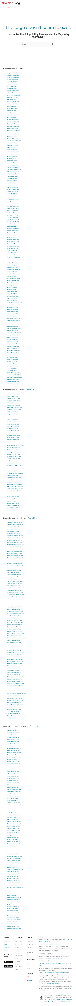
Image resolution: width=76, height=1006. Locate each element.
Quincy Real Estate (12, 298)
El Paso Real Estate (12, 156)
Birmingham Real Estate (13, 101)
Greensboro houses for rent (14, 796)
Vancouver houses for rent (14, 919)
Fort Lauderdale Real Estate (14, 169)
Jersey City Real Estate (13, 206)
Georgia (9, 414)
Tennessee (9, 491)
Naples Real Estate (12, 250)
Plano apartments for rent (13, 668)
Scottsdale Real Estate (13, 346)
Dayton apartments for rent (14, 572)
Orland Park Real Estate (13, 274)
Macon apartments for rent (14, 618)
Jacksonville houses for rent (14, 821)
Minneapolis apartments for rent (15, 633)
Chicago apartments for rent (14, 553)
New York (9, 471)
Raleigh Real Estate (12, 300)
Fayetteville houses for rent (14, 789)
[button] (9, 6)
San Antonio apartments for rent (15, 696)
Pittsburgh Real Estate (13, 285)
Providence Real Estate (13, 296)
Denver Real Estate (12, 149)
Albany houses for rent (13, 732)
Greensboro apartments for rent (15, 588)
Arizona (9, 398)
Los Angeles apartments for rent (15, 613)
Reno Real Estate (11, 305)
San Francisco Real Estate (13, 328)
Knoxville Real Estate (12, 210)
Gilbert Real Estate (12, 185)
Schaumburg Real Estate (13, 344)
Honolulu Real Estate (12, 191)
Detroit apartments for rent (14, 577)
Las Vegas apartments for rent (15, 611)
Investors (17, 961)
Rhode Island (10, 484)
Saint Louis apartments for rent (15, 685)
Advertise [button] (29, 947)
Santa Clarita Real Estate (13, 335)
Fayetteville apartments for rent (15, 581)
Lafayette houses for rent (13, 828)
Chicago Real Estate (12, 136)
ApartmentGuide (31, 966)
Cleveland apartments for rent (15, 558)
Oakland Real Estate (12, 267)
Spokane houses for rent (13, 901)
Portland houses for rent (13, 871)
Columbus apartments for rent (15, 565)
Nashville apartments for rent (14, 640)
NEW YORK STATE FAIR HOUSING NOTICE (59, 1001)
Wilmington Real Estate (13, 379)
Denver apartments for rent (14, 574)
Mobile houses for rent (13, 854)
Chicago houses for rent (13, 755)
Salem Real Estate (11, 316)
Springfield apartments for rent (15, 704)
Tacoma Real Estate (12, 361)
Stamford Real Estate (12, 357)
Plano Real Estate (11, 289)
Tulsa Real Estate (11, 370)
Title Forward (30, 968)
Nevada (9, 458)
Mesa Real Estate (11, 235)
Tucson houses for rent (13, 913)
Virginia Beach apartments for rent (16, 716)
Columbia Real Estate (12, 143)
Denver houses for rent (13, 778)
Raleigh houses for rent (13, 874)
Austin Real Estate (11, 88)
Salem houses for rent (12, 895)
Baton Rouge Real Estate (13, 95)
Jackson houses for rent (13, 819)
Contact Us (30, 941)
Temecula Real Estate (12, 366)
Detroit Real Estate (12, 154)
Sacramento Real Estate (13, 314)
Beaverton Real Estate (13, 97)
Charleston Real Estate (13, 126)
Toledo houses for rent (13, 910)
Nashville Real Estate (12, 255)
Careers (6, 950)
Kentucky (9, 433)
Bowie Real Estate (11, 113)
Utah (8, 499)
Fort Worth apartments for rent (15, 583)
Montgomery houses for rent (14, 856)
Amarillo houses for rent (13, 735)
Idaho (8, 422)
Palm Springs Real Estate (13, 278)
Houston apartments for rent (14, 590)
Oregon (9, 480)
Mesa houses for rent (12, 846)
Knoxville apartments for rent (14, 609)
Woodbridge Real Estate (13, 381)
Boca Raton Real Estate (13, 104)
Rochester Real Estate (13, 311)
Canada (29, 980)
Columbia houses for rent (13, 759)
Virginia (9, 503)
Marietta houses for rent (13, 841)
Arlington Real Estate (12, 79)
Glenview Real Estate (12, 187)
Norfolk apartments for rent (14, 650)
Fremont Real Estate (12, 178)
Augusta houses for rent (13, 741)
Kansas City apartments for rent (15, 607)
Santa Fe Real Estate (12, 337)
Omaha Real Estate (12, 271)
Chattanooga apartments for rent (15, 551)
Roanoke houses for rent (13, 882)
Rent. (28, 963)
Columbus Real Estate (12, 145)
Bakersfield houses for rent (14, 746)
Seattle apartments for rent (14, 702)
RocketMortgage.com (54, 983)
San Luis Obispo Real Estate (14, 333)
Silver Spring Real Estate (13, 350)
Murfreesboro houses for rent (14, 858)
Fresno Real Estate (12, 180)
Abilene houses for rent (13, 730)
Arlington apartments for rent (14, 527)
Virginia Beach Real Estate (14, 372)
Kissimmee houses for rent (14, 824)
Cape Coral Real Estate (13, 121)
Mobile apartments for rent (14, 635)
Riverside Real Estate (12, 309)
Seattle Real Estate (12, 348)
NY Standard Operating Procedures (52, 958)
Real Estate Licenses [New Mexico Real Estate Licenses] (51, 961)
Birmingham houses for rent (14, 748)
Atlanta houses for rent (13, 739)
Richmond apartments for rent (15, 677)
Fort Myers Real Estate (13, 171)
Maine (8, 437)
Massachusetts (11, 445)
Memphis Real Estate (12, 232)
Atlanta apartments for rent (14, 529)
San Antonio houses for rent (14, 897)
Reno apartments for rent (13, 674)
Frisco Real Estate (11, 182)
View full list (29, 390)
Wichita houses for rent (13, 926)
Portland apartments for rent (14, 670)
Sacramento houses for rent (14, 885)
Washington (10, 505)
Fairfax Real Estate (12, 163)
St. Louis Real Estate (12, 355)
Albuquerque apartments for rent (15, 522)
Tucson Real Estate (12, 368)
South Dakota (10, 488)
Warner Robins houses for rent (15, 924)
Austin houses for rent (12, 743)
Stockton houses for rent (13, 906)
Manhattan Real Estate (13, 228)
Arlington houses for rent (13, 737)
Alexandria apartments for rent (15, 524)
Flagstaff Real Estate (12, 165)
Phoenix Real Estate (12, 282)
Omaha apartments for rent (14, 654)
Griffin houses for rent (12, 800)
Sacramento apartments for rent (15, 683)
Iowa (8, 428)
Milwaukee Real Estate (13, 239)
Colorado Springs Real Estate (14, 140)
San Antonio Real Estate (13, 320)
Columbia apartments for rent (14, 563)
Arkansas (9, 400)
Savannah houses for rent (13, 899)
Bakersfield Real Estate (13, 90)
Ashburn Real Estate (12, 82)
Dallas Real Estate (11, 147)
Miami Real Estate (11, 237)
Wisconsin (9, 510)
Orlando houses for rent (13, 863)
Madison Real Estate (12, 226)
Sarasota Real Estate (12, 339)
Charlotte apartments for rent (15, 549)
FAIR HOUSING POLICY (63, 999)
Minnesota (9, 449)
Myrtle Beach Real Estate (13, 246)
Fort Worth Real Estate (13, 174)
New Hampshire (11, 461)
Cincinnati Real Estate (12, 138)
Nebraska (9, 456)
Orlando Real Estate (12, 276)
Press (16, 958)
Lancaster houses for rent (13, 832)
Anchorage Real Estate (13, 77)
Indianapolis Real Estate (13, 199)
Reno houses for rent (12, 876)
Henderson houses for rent (14, 805)
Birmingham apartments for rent (15, 544)
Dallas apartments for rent (14, 570)
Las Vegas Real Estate (12, 215)
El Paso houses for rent (13, 785)
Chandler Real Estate (12, 124)
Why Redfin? (18, 941)
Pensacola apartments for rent (15, 659)
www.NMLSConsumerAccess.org (52, 972)
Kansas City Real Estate (13, 208)
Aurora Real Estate (12, 86)
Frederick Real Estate (12, 176)
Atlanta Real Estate (12, 84)
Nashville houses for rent (13, 860)
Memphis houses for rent (13, 844)
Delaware (9, 409)
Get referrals (7, 947)
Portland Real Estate (12, 291)
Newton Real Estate (12, 265)
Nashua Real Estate (12, 252)
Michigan (9, 447)
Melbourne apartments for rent (15, 622)
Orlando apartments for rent (14, 657)
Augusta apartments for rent (14, 531)
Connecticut (10, 407)
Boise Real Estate (11, 106)
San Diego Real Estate (12, 326)
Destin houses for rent (12, 780)
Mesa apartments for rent (13, 627)
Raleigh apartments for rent (14, 672)
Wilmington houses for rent (14, 928)
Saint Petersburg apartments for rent (16, 693)
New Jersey (10, 463)
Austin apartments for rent (14, 533)
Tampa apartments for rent (14, 707)
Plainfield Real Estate (12, 287)
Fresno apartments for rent (14, 585)
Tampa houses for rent (13, 908)
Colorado (9, 405)
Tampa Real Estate (12, 364)
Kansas (8, 430)
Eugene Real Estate (12, 160)
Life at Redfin (19, 955)
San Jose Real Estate (12, 330)
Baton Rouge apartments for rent (15, 542)
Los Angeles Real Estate (13, 221)
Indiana (8, 426)
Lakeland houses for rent (13, 830)
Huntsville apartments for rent (15, 592)
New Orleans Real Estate (13, 257)
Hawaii (8, 419)
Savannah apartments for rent (15, 700)
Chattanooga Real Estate (13, 130)
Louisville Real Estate (12, 224)
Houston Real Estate (12, 194)
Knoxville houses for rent (13, 826)
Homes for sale (16, 394)
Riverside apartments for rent (14, 679)
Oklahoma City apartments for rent (16, 652)
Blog (16, 964)
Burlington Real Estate (13, 119)
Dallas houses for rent (12, 774)
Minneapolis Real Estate (13, 241)
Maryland (9, 439)
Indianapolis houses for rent (14, 817)
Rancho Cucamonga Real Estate (15, 302)
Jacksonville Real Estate (13, 204)
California (9, 403)
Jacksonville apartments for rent (15, 599)
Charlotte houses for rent (13, 750)
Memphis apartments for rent (14, 624)
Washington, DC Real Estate (14, 375)
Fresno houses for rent (13, 793)
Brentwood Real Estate (13, 115)
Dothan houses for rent (13, 782)
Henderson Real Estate (13, 189)
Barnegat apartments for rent (14, 540)
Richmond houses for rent (13, 878)
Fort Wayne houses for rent (14, 791)
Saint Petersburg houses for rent (15, 887)
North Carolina (10, 473)
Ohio (8, 475)
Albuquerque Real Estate (13, 73)
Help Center (30, 944)
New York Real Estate (12, 263)
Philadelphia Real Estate (13, 280)
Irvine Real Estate (11, 201)
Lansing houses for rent (13, 835)
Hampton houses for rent (13, 802)
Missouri (9, 454)
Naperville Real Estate (12, 248)
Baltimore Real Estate (12, 93)
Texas (8, 496)
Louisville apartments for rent (14, 615)
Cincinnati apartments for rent (15, 555)
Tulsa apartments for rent (13, 713)
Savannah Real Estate (12, 341)
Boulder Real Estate (12, 110)
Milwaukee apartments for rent (15, 631)
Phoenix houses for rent (13, 867)
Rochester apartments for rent (15, 681)
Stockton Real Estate (12, 359)
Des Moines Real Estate (13, 151)
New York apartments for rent (15, 642)
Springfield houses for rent (14, 904)
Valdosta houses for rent (13, 917)
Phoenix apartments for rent (14, 663)
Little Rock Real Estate (13, 217)
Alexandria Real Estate (13, 75)
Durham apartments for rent (14, 579)
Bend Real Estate (11, 99)
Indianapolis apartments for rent (15, 594)
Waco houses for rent (12, 921)
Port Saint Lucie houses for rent (15, 869)
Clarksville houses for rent (13, 757)
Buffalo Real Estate (12, 117)
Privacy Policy (47, 941)
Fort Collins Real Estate (13, 167)
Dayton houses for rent (13, 776)
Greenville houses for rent (13, 798)
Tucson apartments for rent (14, 711)
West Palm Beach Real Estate (14, 377)
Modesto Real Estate (12, 244)
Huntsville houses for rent (13, 815)
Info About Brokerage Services (50, 963)
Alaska (8, 396)
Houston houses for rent (13, 812)
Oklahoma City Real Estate (14, 269)
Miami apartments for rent (14, 629)
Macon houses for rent (13, 839)
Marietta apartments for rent (14, 620)
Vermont (9, 501)
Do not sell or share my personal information (50, 944)
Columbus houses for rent (13, 761)
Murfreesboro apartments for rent (16, 638)
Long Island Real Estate (13, 219)
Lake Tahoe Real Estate (13, 213)
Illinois (8, 424)
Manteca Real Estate (12, 230)
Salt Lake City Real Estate (13, 318)
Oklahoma (9, 477)
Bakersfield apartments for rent (15, 535)
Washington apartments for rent (15, 718)
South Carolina (10, 486)
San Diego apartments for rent (15, 698)
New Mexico (10, 465)
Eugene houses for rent (13, 787)
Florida (8, 411)
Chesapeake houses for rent (14, 752)
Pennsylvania (10, 482)
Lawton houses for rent (13, 837)
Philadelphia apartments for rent (15, 661)
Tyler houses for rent (12, 915)
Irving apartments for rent (13, 596)
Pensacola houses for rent (13, 865)
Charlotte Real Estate (12, 128)
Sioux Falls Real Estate (13, 352)
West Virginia (10, 507)
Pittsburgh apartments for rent (15, 665)
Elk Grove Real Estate (12, 158)
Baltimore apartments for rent (15, 538)
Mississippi (9, 452)
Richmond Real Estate (12, 307)
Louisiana (9, 435)
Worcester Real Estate (13, 383)
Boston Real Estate (12, 108)
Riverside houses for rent (13, 880)
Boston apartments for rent (14, 546)
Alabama (9, 394)
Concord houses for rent (13, 771)
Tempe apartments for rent (14, 709)
